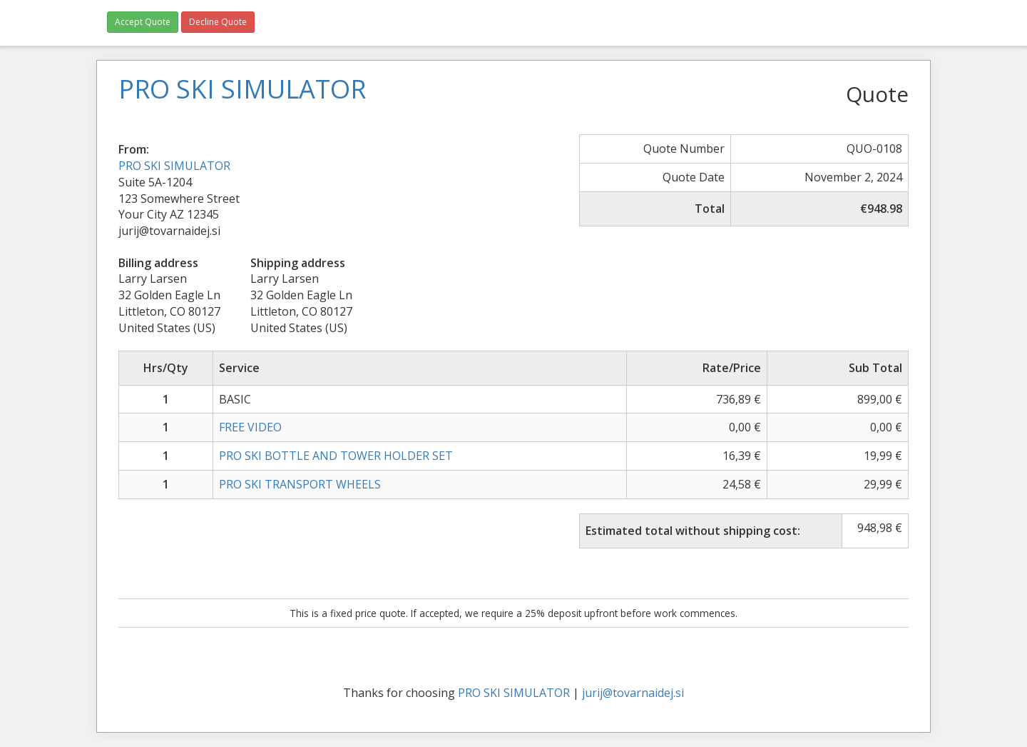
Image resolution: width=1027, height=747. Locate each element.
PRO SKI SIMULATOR (174, 166)
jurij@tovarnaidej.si (633, 693)
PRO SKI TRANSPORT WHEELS (300, 484)
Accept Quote (142, 22)
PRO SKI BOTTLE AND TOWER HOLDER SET (336, 455)
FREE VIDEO (250, 427)
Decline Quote (218, 22)
